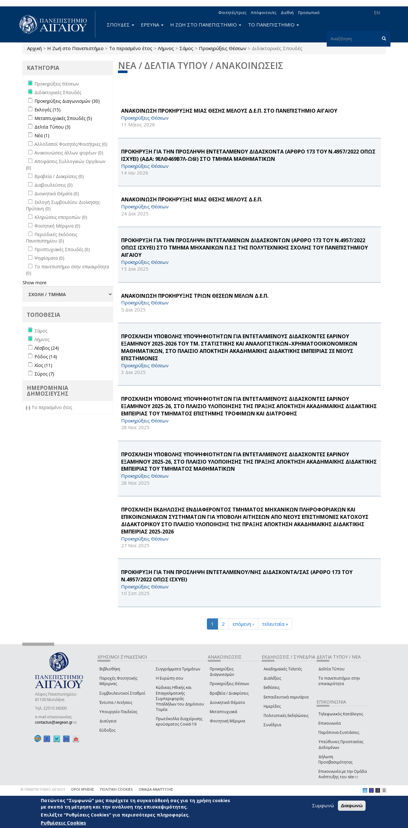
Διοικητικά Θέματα (227, 702)
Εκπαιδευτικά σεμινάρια (286, 697)
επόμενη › (243, 624)
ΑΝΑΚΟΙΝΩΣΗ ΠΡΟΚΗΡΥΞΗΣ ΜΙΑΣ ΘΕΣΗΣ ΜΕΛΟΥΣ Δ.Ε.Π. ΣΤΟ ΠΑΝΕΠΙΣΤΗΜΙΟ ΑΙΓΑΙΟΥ (229, 110)
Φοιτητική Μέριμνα (227, 721)
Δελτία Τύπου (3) (52, 127)
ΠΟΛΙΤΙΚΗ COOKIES (116, 789)
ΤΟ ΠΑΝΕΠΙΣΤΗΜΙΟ (273, 24)
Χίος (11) (43, 365)
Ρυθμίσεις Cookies (63, 822)
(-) (29, 407)
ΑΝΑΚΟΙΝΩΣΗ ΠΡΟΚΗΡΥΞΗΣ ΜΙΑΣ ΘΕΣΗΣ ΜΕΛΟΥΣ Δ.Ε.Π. (191, 199)
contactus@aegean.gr (55, 722)
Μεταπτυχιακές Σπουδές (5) (63, 118)
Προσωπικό (309, 12)
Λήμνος (166, 48)
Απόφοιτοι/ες (263, 12)
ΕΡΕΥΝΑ (152, 24)
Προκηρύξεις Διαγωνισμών (222, 671)
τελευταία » (275, 624)
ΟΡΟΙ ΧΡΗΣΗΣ (82, 789)
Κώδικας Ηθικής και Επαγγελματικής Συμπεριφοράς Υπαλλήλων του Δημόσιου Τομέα (180, 698)
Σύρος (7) (44, 374)
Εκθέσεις (272, 687)
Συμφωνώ (323, 805)
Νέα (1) (41, 135)
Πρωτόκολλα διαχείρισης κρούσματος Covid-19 (179, 721)
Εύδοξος (107, 730)
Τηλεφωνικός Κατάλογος (340, 714)
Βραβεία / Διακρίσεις (229, 693)
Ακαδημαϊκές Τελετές (283, 669)
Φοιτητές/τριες (232, 12)
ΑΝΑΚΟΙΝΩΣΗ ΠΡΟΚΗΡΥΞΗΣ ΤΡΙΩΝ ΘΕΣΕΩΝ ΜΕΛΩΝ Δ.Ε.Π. (194, 295)
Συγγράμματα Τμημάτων (178, 669)
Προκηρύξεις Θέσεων (222, 48)
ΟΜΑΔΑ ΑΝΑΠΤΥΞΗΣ (156, 789)
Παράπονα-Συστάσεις (338, 732)
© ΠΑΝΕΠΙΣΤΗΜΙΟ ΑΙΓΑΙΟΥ (43, 789)
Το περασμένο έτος (130, 48)
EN (377, 13)
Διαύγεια (107, 721)
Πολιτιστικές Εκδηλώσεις (286, 715)
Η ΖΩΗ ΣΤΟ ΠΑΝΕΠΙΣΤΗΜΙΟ (205, 24)
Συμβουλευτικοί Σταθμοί (122, 693)
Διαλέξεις (272, 678)
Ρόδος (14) (45, 357)
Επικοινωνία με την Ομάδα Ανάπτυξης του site (342, 774)
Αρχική (34, 48)
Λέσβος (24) (46, 348)
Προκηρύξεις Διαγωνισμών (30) (67, 101)
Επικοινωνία (329, 723)
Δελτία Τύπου (331, 669)
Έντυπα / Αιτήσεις (115, 702)
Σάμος (186, 48)
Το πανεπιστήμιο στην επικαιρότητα (339, 680)
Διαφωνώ (352, 805)
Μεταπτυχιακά (223, 711)
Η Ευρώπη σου (169, 678)
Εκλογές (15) (47, 110)
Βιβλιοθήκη (109, 669)
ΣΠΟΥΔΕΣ (120, 24)
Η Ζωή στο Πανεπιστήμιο (75, 48)
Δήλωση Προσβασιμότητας (335, 759)
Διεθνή (287, 12)
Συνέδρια (272, 724)
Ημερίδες (272, 706)
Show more (35, 283)
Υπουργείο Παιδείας (118, 711)
